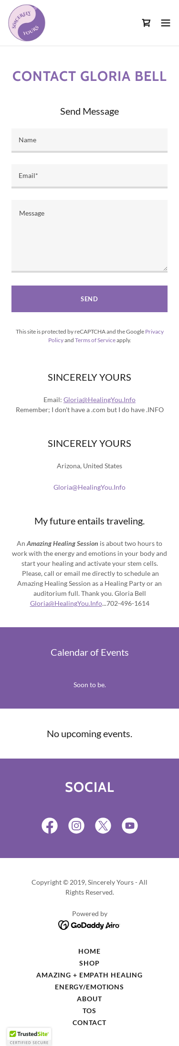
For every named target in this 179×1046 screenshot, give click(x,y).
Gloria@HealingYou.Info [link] (89, 487)
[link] (27, 23)
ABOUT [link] (89, 999)
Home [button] (89, 951)
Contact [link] (89, 1022)
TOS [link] (89, 1011)
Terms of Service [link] (95, 340)
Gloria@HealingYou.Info (99, 399)
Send (89, 299)
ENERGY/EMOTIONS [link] (89, 987)
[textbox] (89, 140)
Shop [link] (89, 963)
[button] (165, 22)
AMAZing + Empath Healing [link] (89, 975)
